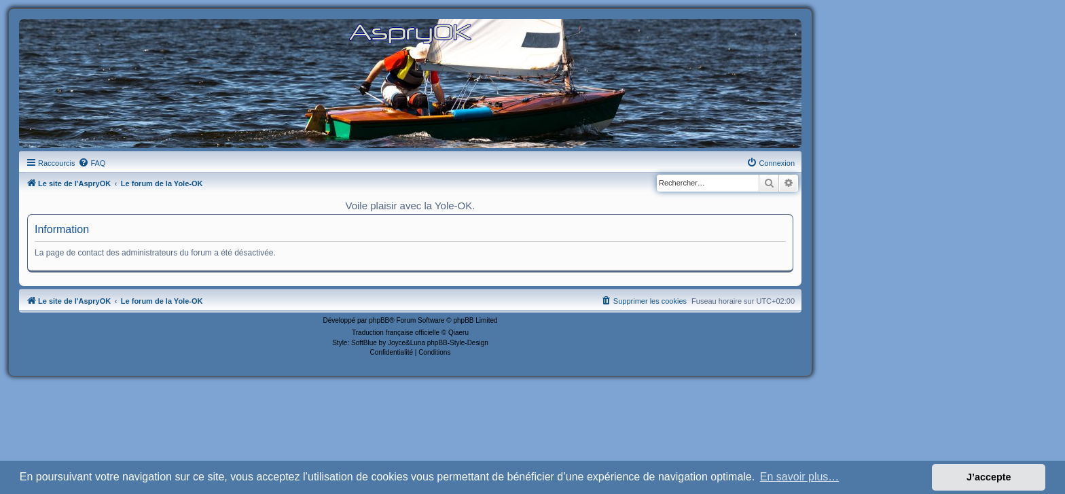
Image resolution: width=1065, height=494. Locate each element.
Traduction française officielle (395, 332)
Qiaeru (458, 332)
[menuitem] (91, 163)
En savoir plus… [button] (800, 476)
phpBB (379, 320)
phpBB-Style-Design (457, 343)
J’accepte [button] (989, 477)
